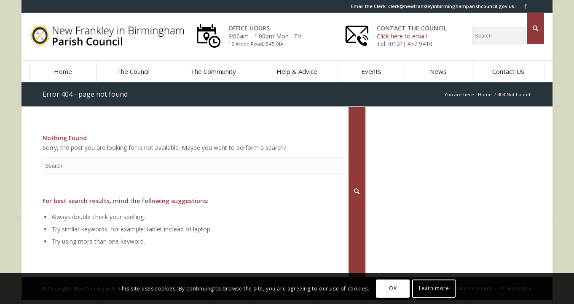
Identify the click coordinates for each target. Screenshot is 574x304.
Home (485, 94)
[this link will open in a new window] (525, 6)
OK (393, 288)
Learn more (434, 288)
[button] (132, 71)
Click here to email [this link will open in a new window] (402, 36)
